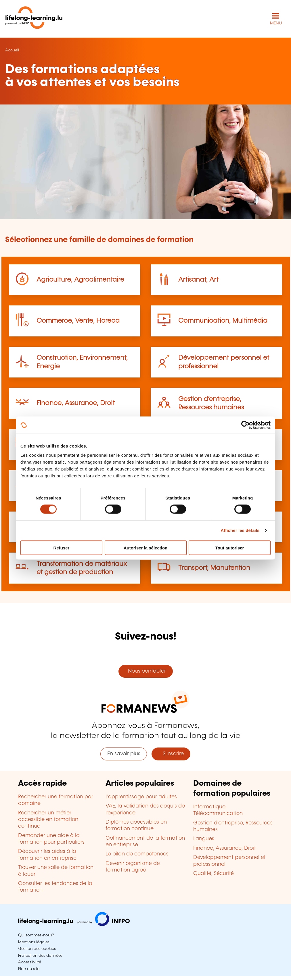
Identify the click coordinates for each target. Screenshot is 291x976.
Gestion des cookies (37, 949)
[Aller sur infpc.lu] (74, 924)
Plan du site (28, 969)
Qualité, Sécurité (213, 873)
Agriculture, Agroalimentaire (80, 279)
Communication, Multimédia (222, 320)
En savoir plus (123, 753)
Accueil (12, 50)
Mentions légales (33, 942)
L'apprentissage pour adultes (141, 796)
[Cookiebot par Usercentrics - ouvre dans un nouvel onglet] (245, 425)
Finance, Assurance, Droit (76, 403)
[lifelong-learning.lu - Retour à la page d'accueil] (34, 19)
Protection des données (40, 956)
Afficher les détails (240, 530)
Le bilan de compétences (137, 854)
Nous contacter (145, 671)
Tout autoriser (229, 547)
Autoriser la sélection (146, 547)
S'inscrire (171, 753)
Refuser (61, 547)
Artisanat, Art (198, 279)
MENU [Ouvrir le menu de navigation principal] (276, 23)
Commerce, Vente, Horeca (78, 320)
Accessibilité (29, 962)
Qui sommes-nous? (36, 935)
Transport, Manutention (214, 568)
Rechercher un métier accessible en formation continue (48, 819)
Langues (203, 838)
